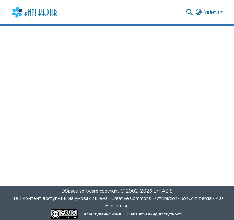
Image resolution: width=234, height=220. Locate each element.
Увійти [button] (212, 12)
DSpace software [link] (79, 191)
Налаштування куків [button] (101, 214)
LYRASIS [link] (163, 191)
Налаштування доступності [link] (154, 214)
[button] (35, 12)
